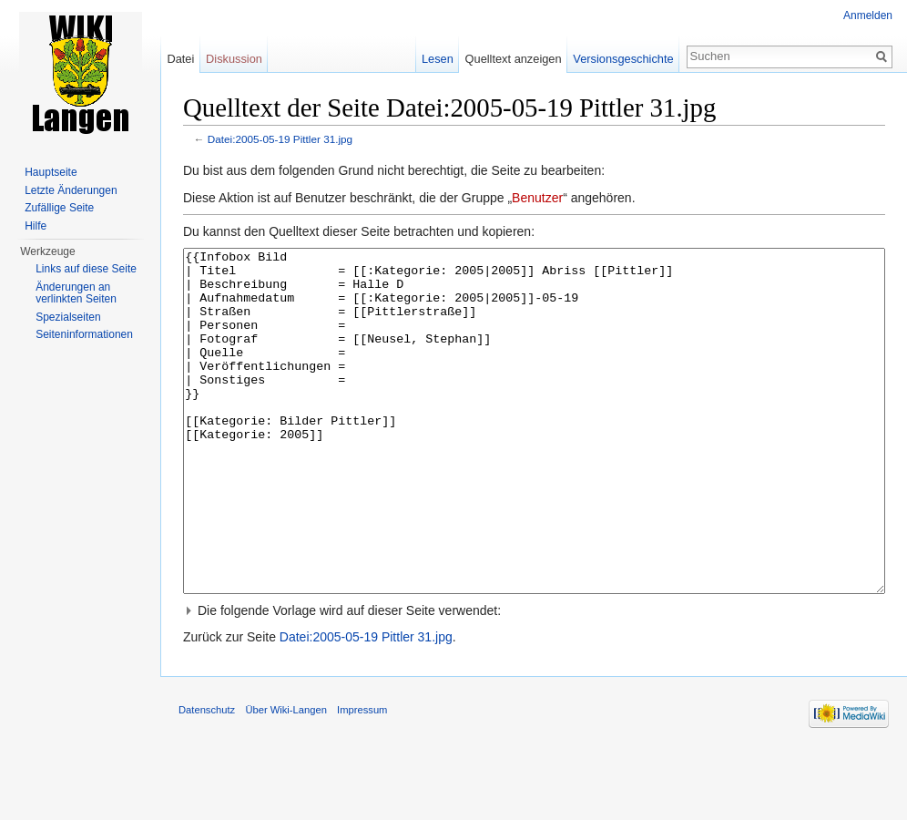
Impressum (362, 778)
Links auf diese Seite (86, 268)
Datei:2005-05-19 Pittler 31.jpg (280, 139)
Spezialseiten (68, 317)
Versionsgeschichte (623, 59)
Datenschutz (206, 778)
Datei (180, 59)
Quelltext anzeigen (513, 59)
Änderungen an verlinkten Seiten (76, 293)
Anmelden (867, 15)
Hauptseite (50, 172)
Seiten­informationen (84, 334)
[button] (534, 679)
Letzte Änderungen (71, 190)
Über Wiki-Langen (286, 778)
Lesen (438, 59)
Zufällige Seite (59, 207)
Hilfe (35, 226)
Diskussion (234, 59)
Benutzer (537, 197)
